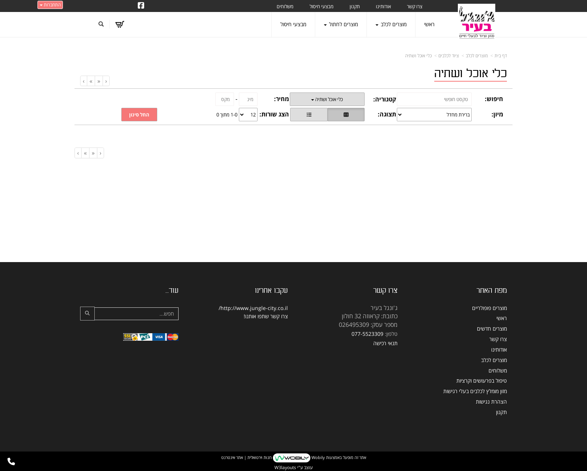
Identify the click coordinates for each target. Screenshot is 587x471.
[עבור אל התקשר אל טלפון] (11, 461)
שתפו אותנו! (256, 316)
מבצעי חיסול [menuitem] (322, 6)
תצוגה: (387, 114)
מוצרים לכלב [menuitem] (391, 24)
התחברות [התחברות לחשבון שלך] (50, 4)
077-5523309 (367, 333)
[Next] (91, 81)
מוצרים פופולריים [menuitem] (489, 308)
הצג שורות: (274, 114)
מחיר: (281, 99)
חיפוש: (494, 99)
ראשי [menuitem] (429, 24)
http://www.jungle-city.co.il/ (253, 308)
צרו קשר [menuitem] (414, 6)
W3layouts (285, 467)
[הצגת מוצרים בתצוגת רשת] (346, 114)
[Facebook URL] (141, 6)
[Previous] (99, 81)
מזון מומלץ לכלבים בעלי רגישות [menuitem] (475, 391)
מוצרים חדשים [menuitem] (492, 328)
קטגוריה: (384, 99)
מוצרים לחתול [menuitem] (341, 24)
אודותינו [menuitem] (383, 6)
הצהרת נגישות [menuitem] (491, 401)
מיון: (497, 114)
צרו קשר (279, 316)
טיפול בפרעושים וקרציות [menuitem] (481, 380)
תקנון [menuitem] (355, 6)
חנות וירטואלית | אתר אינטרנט (246, 457)
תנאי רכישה (385, 343)
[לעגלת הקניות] (119, 24)
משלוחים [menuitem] (285, 6)
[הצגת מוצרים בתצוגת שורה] (309, 114)
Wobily (317, 457)
